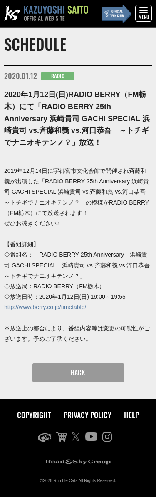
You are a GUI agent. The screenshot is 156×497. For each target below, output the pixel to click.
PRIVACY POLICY (87, 415)
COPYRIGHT (34, 415)
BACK (78, 372)
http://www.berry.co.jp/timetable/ (45, 307)
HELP (131, 415)
